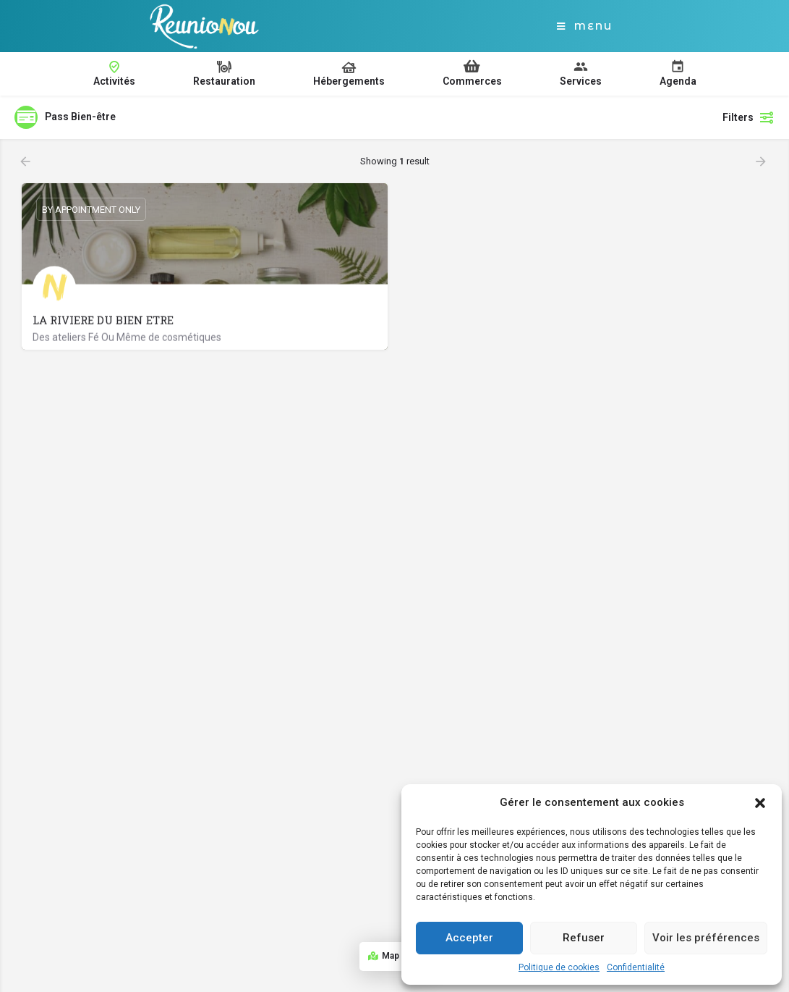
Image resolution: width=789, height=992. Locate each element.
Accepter (469, 937)
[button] (760, 803)
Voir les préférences (705, 937)
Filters (748, 117)
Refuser (584, 937)
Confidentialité (636, 967)
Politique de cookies (559, 967)
